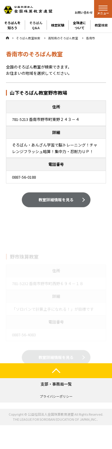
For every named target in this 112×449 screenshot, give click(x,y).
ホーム (7, 37)
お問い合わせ (84, 12)
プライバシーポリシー (56, 396)
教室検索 (101, 25)
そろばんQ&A (35, 25)
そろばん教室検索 (28, 38)
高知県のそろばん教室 (63, 38)
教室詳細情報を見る (56, 200)
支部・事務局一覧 (56, 384)
